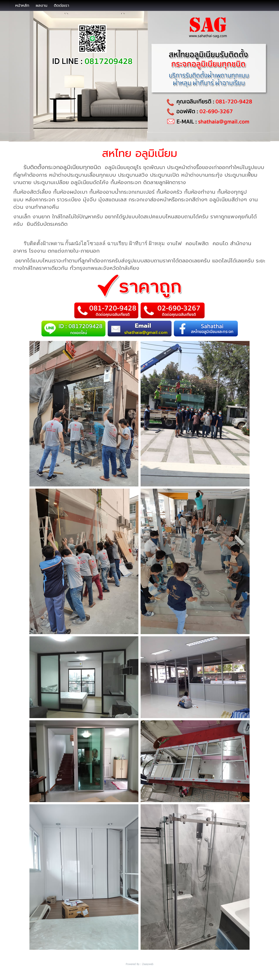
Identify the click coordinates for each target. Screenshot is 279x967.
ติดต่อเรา (61, 5)
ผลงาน (41, 5)
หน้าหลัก (22, 5)
